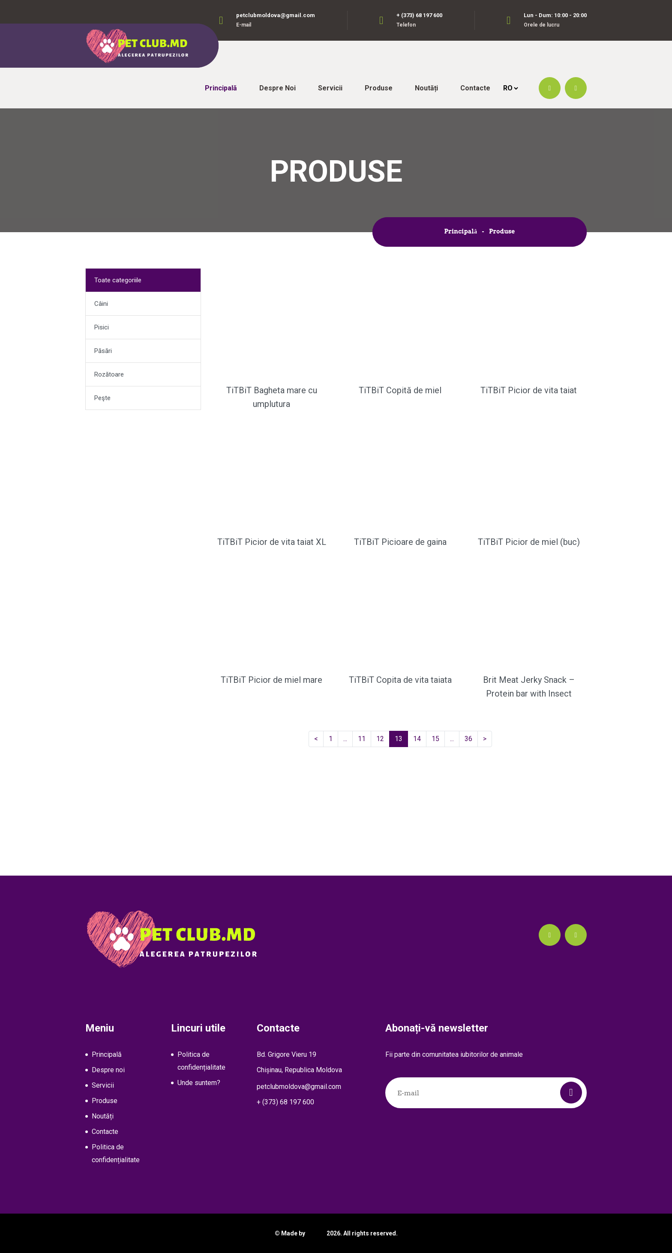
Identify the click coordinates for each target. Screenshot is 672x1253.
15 (438, 738)
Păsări (103, 351)
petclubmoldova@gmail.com (275, 15)
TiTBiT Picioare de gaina (400, 542)
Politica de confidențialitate (116, 1153)
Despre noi (277, 88)
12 (383, 738)
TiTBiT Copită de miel (400, 390)
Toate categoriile (117, 280)
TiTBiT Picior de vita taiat (528, 390)
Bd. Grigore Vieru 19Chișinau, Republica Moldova (299, 1062)
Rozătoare (109, 374)
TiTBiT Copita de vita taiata (400, 680)
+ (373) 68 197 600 (419, 15)
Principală (221, 88)
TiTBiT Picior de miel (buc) (529, 542)
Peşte (102, 398)
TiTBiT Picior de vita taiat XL (271, 542)
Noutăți (426, 88)
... (347, 738)
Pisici (101, 327)
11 (364, 738)
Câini (101, 304)
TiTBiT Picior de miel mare (271, 680)
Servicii (330, 88)
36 (471, 738)
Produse (379, 88)
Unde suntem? (198, 1083)
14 (419, 738)
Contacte (475, 88)
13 (401, 738)
